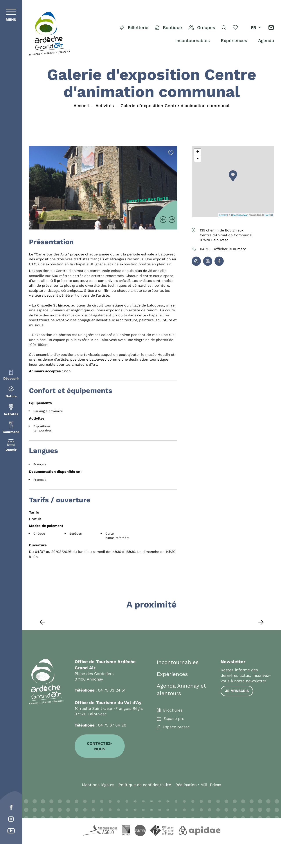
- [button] (197, 158)
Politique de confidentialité (145, 784)
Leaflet (223, 215)
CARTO (269, 215)
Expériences (234, 40)
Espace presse (176, 727)
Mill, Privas (210, 784)
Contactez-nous (99, 746)
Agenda (266, 40)
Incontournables (192, 40)
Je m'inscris (237, 691)
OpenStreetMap (239, 215)
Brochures (172, 710)
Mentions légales (98, 784)
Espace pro (173, 719)
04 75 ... (223, 249)
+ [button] (197, 152)
